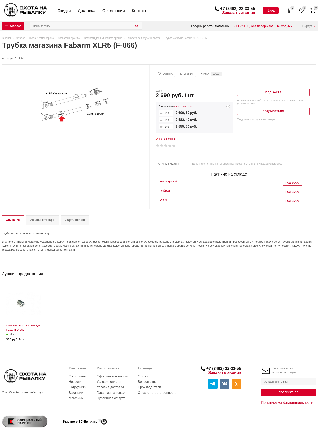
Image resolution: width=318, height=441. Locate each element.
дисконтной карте (183, 106)
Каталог (15, 26)
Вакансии (76, 392)
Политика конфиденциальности (287, 402)
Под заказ (292, 182)
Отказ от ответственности (157, 392)
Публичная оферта (111, 398)
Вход (271, 10)
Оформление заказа (112, 376)
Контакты (140, 10)
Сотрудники (77, 387)
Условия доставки (110, 387)
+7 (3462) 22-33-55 (237, 8)
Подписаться (288, 392)
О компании (113, 10)
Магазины (76, 398)
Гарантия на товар (111, 392)
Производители (149, 387)
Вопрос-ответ (148, 381)
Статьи (143, 376)
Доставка (86, 10)
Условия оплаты (109, 381)
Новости (75, 381)
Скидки (64, 10)
